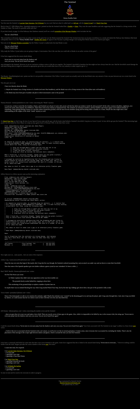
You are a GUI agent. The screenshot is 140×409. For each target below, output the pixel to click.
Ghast (76, 26)
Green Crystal (88, 23)
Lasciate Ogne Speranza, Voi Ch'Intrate (32, 23)
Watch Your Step (101, 23)
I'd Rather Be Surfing (14, 389)
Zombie (70, 26)
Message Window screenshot (20, 43)
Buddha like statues (40, 39)
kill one (76, 23)
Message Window (6, 78)
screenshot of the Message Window (66, 31)
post (134, 349)
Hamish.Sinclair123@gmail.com (70, 405)
